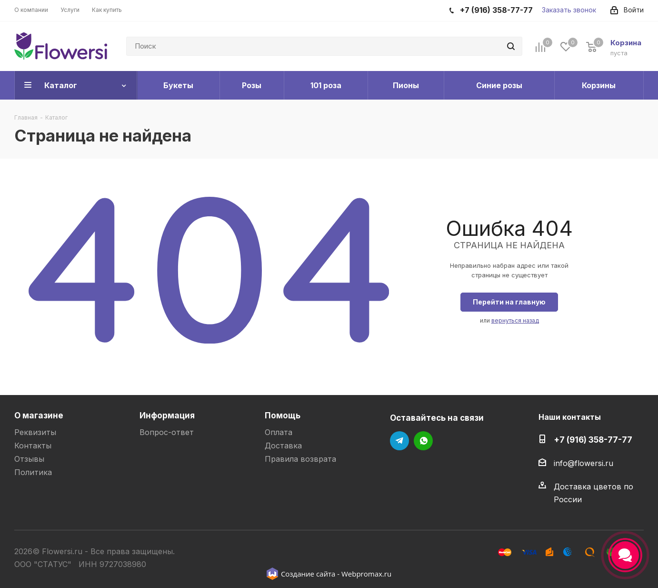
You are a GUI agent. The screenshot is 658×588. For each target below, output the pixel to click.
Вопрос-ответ (167, 432)
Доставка (283, 445)
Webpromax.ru (366, 573)
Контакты (32, 445)
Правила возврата (300, 459)
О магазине (38, 415)
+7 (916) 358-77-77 (593, 440)
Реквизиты (35, 432)
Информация (167, 415)
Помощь (282, 415)
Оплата (278, 432)
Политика (33, 472)
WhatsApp (423, 440)
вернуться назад (515, 320)
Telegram (399, 440)
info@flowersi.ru (583, 463)
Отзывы (29, 459)
